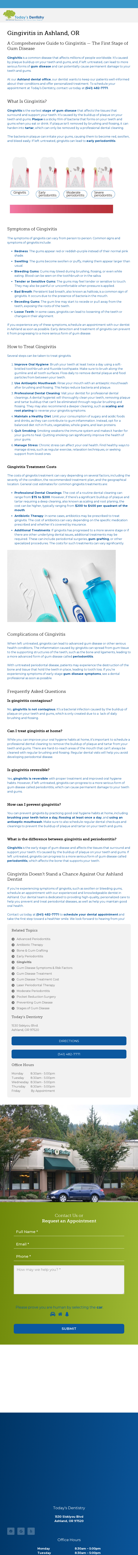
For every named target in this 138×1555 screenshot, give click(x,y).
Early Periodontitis (30, 956)
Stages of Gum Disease (33, 1008)
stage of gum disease (59, 110)
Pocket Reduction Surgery (36, 996)
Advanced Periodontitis (33, 939)
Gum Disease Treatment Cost (38, 979)
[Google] (21, 1531)
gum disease (41, 66)
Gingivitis (24, 962)
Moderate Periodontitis (33, 991)
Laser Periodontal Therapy (36, 985)
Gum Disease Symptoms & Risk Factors (44, 968)
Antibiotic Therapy (30, 945)
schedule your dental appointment (90, 914)
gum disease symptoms (82, 674)
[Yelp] (31, 1531)
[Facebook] (10, 1531)
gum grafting (98, 539)
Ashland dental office (34, 79)
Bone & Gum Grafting (32, 950)
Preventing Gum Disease (35, 1002)
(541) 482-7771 (96, 88)
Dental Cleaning (47, 393)
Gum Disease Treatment (34, 973)
